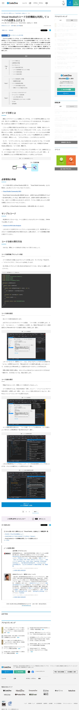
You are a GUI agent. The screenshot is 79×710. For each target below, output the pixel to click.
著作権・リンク (31, 703)
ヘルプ (25, 703)
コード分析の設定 (17, 71)
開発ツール (4, 30)
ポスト (43, 30)
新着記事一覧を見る (66, 142)
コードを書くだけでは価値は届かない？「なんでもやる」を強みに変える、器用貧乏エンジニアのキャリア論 (14, 642)
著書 (42, 589)
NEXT (36, 511)
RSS (16, 591)
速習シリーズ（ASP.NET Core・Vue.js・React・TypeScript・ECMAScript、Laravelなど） (30, 561)
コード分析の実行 (17, 74)
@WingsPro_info (23, 591)
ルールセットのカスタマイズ (19, 92)
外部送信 (75, 703)
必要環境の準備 (16, 63)
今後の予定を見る (66, 169)
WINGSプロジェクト (23, 558)
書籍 (47, 3)
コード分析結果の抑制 (17, 83)
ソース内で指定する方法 (19, 85)
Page (6, 83)
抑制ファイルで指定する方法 (20, 87)
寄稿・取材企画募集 (59, 671)
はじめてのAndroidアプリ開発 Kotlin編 (32, 564)
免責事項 (45, 703)
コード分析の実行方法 (17, 67)
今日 (60, 20)
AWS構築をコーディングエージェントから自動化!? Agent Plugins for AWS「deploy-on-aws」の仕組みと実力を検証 (40, 639)
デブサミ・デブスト (38, 3)
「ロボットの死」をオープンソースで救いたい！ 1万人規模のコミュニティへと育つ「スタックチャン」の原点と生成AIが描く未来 (67, 25)
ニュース (24, 3)
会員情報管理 (39, 703)
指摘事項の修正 (17, 81)
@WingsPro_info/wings (39, 591)
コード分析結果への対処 (18, 78)
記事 (30, 3)
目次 (37, 56)
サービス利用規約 (57, 703)
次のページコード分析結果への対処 (26, 504)
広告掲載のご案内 (71, 671)
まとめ (13, 101)
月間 (72, 20)
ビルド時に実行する (18, 97)
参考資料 (14, 103)
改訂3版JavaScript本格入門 (28, 562)
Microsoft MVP (16, 556)
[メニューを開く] (3, 3)
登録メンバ (31, 588)
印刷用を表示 (6, 525)
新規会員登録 (66, 89)
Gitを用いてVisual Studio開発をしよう (14, 534)
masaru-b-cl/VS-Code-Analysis (12, 225)
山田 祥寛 (18, 25)
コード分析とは (16, 60)
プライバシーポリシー (67, 703)
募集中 (17, 589)
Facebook (21, 592)
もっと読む (6, 540)
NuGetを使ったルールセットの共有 (21, 99)
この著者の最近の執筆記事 (19, 570)
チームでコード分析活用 (18, 94)
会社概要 (50, 703)
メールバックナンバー (66, 85)
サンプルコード (16, 65)
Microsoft (11, 30)
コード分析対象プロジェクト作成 (21, 69)
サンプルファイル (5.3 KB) (16, 35)
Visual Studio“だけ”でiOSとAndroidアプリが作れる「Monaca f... (20, 536)
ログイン (66, 93)
